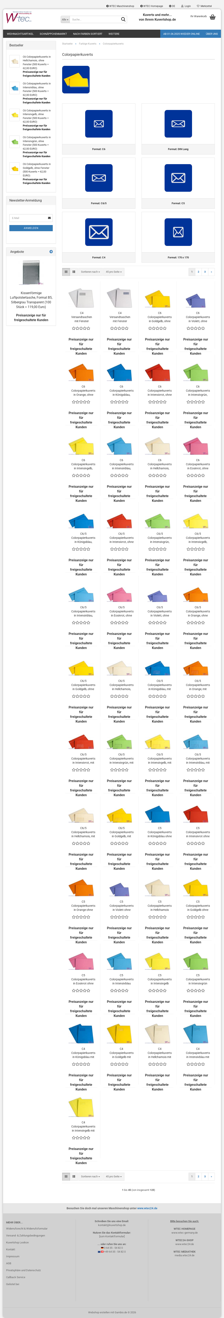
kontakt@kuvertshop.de (112, 1225)
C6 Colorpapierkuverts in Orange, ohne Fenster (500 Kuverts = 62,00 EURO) (83, 391)
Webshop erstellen (99, 1312)
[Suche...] (65, 19)
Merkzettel (204, 6)
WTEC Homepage (151, 6)
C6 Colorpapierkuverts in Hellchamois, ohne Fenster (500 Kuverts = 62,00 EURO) (160, 465)
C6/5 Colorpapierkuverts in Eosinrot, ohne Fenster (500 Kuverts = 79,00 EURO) (122, 612)
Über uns (212, 33)
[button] (172, 6)
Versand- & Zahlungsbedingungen (25, 1235)
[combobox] (90, 272)
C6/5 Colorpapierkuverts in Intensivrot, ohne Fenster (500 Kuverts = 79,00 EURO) (122, 538)
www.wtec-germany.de (184, 1232)
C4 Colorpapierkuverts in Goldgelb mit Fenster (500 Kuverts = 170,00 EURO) (122, 1053)
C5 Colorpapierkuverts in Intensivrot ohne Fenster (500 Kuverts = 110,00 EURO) (198, 832)
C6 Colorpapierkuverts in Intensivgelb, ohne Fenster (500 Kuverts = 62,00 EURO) (83, 465)
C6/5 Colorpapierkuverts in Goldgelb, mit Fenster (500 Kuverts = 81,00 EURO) (122, 832)
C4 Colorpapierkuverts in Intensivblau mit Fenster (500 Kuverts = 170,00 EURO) (198, 1053)
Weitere (114, 33)
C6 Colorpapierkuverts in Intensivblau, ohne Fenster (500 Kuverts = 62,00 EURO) (122, 465)
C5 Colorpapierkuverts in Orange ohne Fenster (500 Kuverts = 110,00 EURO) (83, 906)
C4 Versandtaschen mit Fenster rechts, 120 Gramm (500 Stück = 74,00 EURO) (120, 317)
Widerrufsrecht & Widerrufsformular (26, 1228)
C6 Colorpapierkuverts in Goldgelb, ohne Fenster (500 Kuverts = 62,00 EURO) (160, 317)
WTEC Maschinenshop (120, 6)
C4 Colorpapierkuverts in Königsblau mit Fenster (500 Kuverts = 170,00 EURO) (83, 1053)
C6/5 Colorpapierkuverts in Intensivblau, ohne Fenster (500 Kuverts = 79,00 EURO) (83, 612)
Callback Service (15, 1277)
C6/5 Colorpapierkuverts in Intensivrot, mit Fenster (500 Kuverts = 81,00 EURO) (83, 759)
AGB (8, 1263)
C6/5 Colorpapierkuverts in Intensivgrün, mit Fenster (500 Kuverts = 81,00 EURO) (122, 759)
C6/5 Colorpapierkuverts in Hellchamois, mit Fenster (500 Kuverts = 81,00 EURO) (83, 832)
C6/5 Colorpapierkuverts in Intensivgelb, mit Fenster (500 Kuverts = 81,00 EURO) (160, 759)
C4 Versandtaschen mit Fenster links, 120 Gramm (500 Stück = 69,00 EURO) (81, 317)
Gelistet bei (12, 1284)
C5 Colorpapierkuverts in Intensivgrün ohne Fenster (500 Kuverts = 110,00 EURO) (198, 980)
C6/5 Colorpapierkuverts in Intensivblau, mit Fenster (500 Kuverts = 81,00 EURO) (198, 759)
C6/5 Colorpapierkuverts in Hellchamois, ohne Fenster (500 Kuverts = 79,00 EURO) (122, 685)
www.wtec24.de (147, 1208)
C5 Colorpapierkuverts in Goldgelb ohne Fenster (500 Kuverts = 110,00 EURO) (198, 906)
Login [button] (186, 6)
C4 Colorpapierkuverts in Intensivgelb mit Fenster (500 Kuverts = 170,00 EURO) (83, 1127)
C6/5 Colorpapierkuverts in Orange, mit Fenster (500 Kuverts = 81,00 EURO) (198, 685)
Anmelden (31, 228)
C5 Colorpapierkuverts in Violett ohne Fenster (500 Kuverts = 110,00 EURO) (122, 906)
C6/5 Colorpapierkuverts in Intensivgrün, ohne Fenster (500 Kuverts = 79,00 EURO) (160, 538)
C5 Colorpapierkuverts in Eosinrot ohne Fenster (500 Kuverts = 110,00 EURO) (83, 980)
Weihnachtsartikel (20, 33)
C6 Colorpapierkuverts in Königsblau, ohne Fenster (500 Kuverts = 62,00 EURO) (122, 391)
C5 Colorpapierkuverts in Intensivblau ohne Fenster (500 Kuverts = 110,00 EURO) (122, 980)
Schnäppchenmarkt (53, 33)
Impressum (12, 1256)
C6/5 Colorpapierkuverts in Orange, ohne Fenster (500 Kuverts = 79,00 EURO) (198, 612)
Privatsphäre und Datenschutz (23, 1270)
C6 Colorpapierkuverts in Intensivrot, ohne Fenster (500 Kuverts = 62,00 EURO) (160, 391)
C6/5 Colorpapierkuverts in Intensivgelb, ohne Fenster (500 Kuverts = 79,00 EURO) (198, 538)
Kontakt (10, 1249)
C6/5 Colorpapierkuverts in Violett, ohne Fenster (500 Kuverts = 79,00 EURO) (160, 612)
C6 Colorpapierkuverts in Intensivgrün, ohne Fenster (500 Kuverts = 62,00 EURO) (198, 391)
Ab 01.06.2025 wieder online (181, 33)
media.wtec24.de (184, 1255)
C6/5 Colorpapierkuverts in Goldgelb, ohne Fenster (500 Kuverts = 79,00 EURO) (83, 685)
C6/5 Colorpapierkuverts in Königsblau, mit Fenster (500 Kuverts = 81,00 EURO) (160, 685)
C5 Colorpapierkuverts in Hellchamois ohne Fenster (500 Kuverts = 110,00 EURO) (160, 906)
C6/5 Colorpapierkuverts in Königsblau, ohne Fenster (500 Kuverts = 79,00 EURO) (83, 538)
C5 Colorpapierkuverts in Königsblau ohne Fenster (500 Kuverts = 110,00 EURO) (160, 832)
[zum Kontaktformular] (112, 1236)
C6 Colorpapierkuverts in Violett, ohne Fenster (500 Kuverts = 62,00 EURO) (198, 317)
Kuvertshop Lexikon (17, 1242)
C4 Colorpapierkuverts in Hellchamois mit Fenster (160, 1053)
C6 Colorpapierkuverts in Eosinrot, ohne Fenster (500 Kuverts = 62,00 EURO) (198, 465)
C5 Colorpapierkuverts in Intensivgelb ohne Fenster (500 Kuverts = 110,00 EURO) (160, 980)
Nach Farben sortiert (87, 33)
